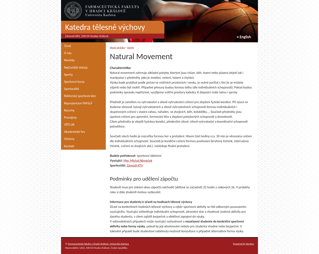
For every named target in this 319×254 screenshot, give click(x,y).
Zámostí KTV (135, 165)
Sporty (68, 74)
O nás (68, 53)
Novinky (69, 60)
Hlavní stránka (117, 47)
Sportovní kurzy (74, 82)
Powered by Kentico (243, 243)
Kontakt (69, 146)
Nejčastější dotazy (76, 67)
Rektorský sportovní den (80, 96)
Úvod (67, 46)
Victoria (69, 139)
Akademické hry (74, 132)
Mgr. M (128, 160)
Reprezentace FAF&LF (78, 103)
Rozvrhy (69, 110)
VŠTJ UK (69, 124)
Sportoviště (71, 89)
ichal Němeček (142, 160)
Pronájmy (70, 117)
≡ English (244, 37)
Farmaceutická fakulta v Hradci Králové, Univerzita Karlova (98, 243)
